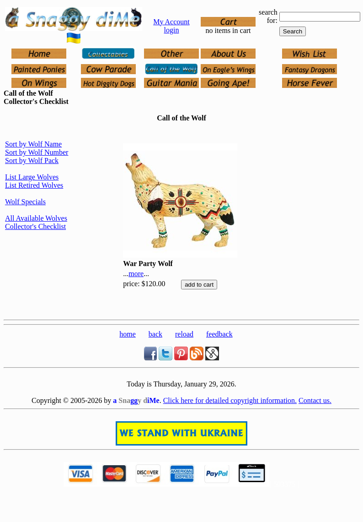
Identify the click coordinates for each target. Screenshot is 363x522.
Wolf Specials (25, 202)
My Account (171, 22)
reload (184, 334)
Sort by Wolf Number (36, 152)
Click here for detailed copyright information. (230, 400)
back (155, 334)
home (127, 334)
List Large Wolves (32, 177)
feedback (219, 334)
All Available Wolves (36, 218)
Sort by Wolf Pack (32, 160)
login (171, 30)
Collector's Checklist (35, 226)
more (136, 273)
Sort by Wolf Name (33, 144)
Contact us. (315, 400)
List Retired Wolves (34, 185)
